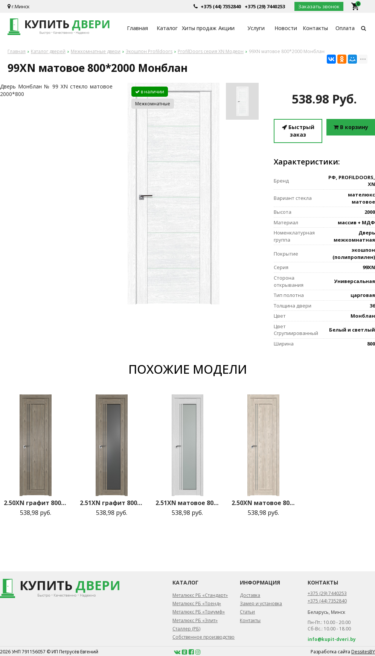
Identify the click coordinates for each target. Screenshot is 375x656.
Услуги (256, 28)
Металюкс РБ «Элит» (195, 620)
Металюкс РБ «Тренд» (196, 603)
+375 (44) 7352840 (221, 6)
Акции (226, 28)
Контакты (315, 28)
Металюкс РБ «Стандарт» (200, 595)
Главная (137, 28)
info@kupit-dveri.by (332, 639)
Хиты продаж (197, 28)
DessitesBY (363, 651)
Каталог (167, 28)
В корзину (351, 127)
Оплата (345, 28)
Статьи (247, 612)
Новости (285, 28)
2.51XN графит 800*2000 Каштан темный (111, 503)
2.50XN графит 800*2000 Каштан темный (35, 503)
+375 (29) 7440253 (265, 6)
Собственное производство (203, 637)
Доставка (250, 595)
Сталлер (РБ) (186, 629)
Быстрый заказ (298, 130)
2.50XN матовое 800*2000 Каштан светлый (263, 503)
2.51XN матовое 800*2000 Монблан (187, 503)
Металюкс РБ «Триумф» (198, 612)
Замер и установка (261, 603)
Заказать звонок (319, 6)
